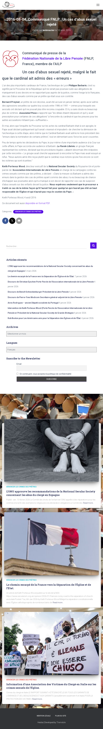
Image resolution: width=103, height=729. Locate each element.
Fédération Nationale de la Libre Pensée (52, 58)
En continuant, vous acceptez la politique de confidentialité (44, 374)
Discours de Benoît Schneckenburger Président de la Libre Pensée (38, 292)
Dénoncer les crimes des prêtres (28, 211)
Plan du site (60, 716)
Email (19, 364)
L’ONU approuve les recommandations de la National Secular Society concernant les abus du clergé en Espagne (50, 493)
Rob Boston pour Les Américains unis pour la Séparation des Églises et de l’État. (44, 318)
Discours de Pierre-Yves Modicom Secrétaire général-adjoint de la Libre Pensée (45, 297)
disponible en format (37, 203)
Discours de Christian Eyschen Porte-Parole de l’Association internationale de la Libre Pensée (51, 282)
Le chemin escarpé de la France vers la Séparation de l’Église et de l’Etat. (41, 276)
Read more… (88, 503)
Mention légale (44, 716)
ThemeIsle (61, 722)
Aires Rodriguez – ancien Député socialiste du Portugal (33, 303)
